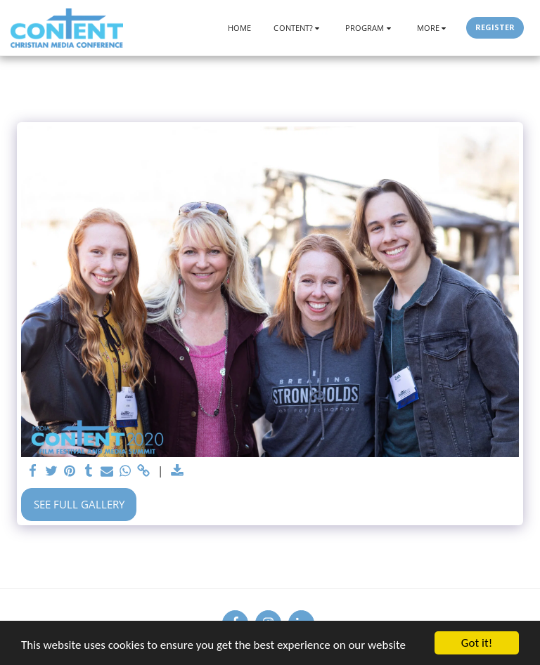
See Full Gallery (79, 504)
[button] (298, 28)
